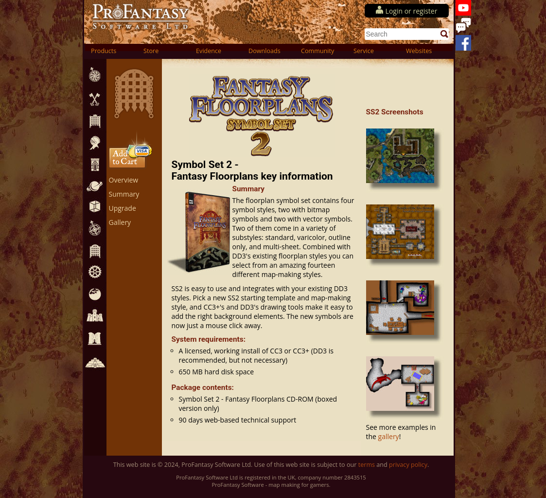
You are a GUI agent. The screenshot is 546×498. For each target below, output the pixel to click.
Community (317, 51)
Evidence (208, 51)
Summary (124, 194)
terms (366, 465)
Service (363, 51)
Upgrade (122, 208)
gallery (388, 436)
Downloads (264, 51)
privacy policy (408, 465)
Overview (124, 179)
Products (103, 51)
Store (151, 51)
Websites (419, 51)
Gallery (120, 222)
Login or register (412, 11)
